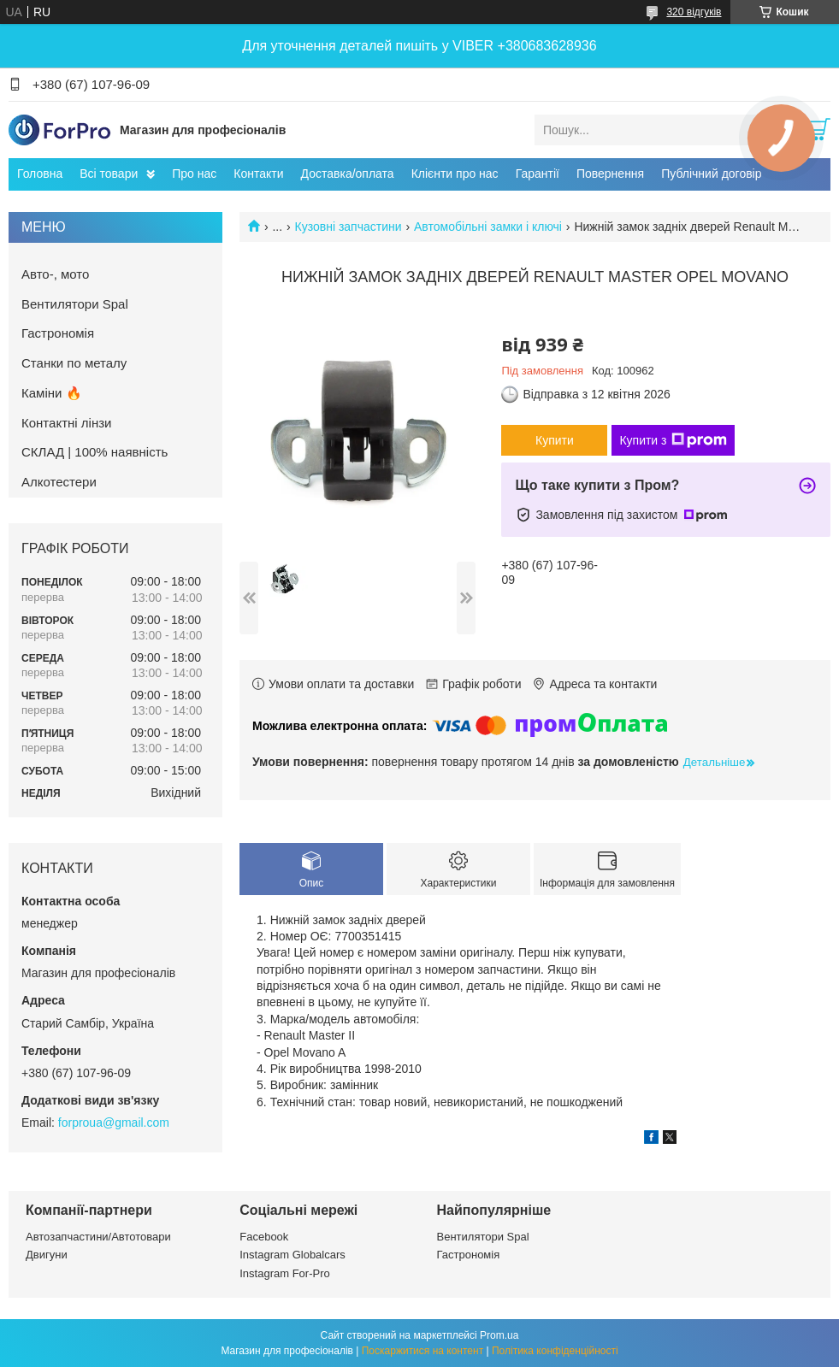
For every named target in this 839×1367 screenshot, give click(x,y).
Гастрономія (57, 333)
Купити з (672, 440)
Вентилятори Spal (74, 304)
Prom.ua (499, 1335)
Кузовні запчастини (348, 226)
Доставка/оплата (347, 173)
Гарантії (537, 173)
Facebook (263, 1236)
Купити (554, 440)
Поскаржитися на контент (422, 1351)
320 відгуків (693, 12)
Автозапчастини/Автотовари (98, 1236)
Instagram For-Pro (284, 1273)
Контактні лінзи (66, 422)
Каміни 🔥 (51, 393)
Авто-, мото (55, 274)
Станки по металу (74, 363)
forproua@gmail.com (113, 1122)
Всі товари (109, 173)
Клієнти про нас (455, 173)
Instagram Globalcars (292, 1254)
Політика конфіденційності (555, 1351)
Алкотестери (59, 481)
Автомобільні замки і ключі (488, 226)
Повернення (610, 173)
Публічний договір (711, 173)
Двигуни (47, 1254)
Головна (39, 173)
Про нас (194, 173)
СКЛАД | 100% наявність (94, 452)
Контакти (258, 173)
